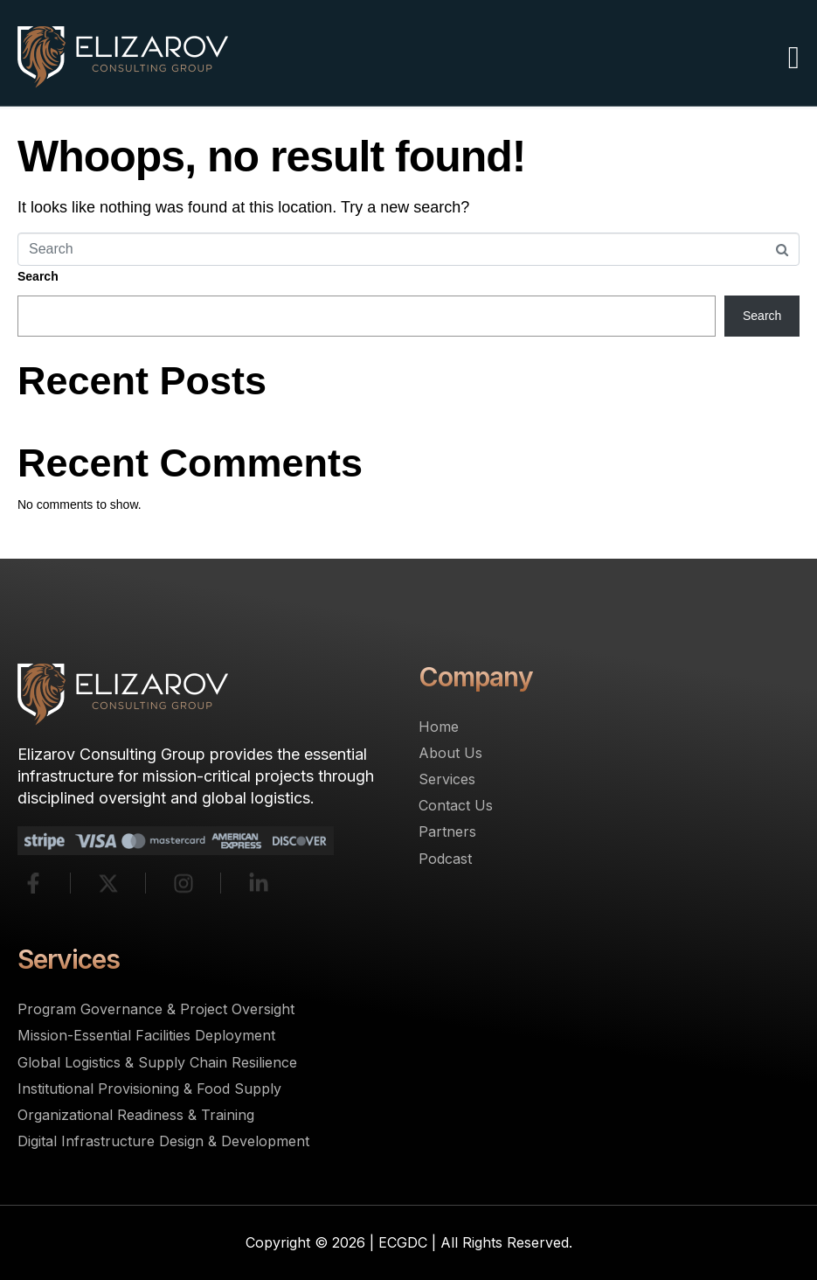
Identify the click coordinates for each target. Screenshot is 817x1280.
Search (38, 276)
